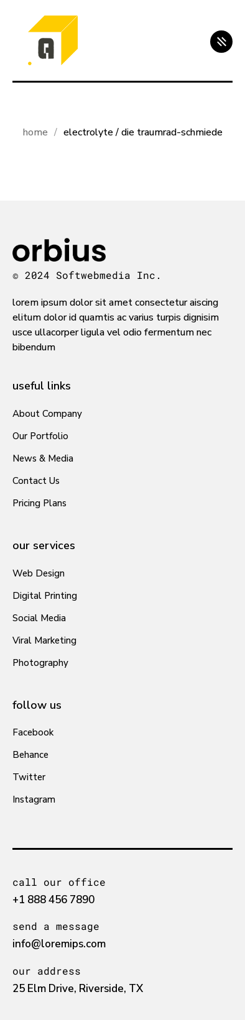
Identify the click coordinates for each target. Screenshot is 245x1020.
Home (35, 132)
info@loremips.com (59, 944)
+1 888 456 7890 (53, 900)
